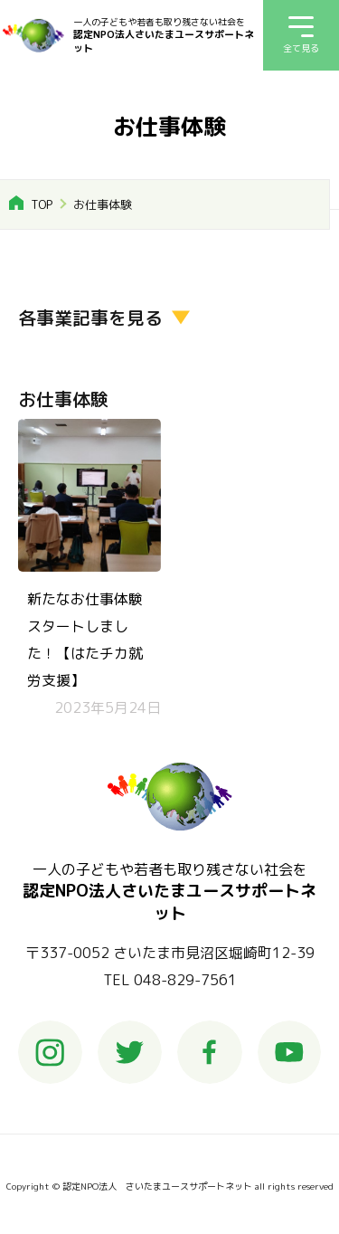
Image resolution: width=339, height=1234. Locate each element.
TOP (41, 204)
